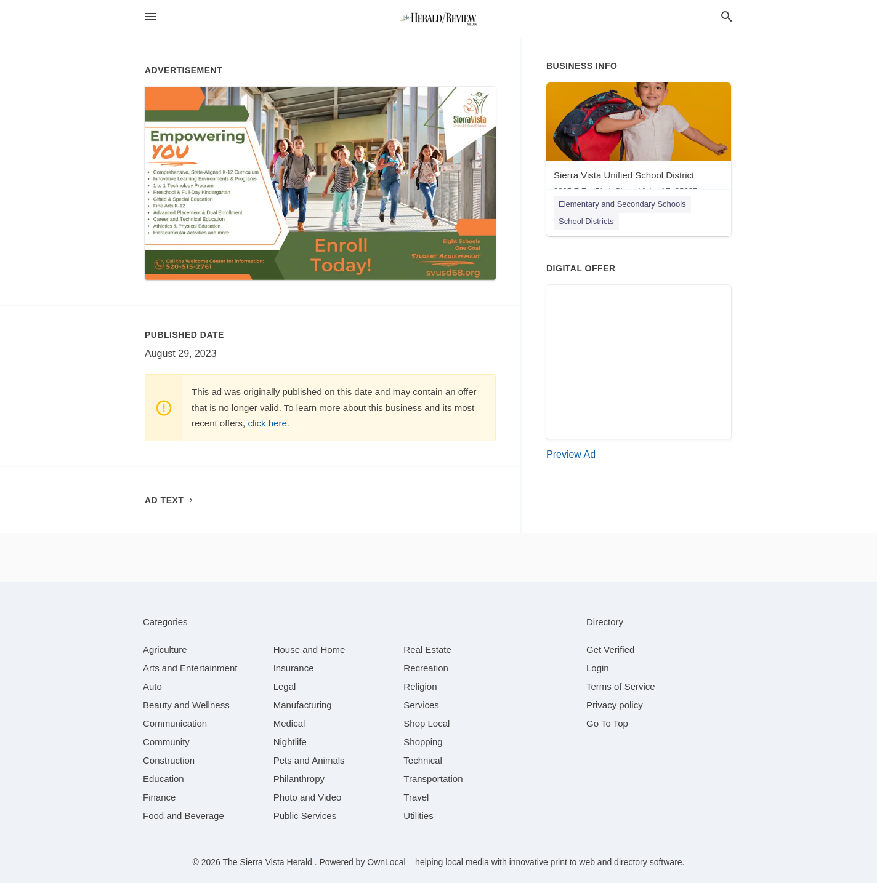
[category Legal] (284, 686)
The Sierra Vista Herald (269, 862)
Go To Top (607, 723)
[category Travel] (416, 797)
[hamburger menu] (150, 16)
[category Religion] (420, 686)
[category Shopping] (422, 742)
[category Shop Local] (426, 723)
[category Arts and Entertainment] (190, 668)
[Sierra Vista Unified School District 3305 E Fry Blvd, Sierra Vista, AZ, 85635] (639, 141)
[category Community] (166, 742)
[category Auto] (152, 686)
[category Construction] (169, 760)
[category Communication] (175, 723)
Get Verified (610, 649)
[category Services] (421, 705)
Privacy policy (614, 705)
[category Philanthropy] (299, 778)
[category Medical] (289, 723)
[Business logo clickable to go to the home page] (438, 18)
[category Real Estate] (427, 649)
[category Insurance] (293, 668)
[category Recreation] (425, 668)
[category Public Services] (305, 815)
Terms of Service (620, 686)
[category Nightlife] (290, 742)
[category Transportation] (433, 778)
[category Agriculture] (165, 649)
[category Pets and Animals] (309, 760)
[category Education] (163, 778)
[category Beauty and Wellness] (186, 705)
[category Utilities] (418, 815)
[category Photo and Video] (307, 797)
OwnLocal (386, 862)
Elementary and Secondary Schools (622, 204)
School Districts (586, 221)
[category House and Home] (309, 649)
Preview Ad (571, 454)
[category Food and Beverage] (183, 815)
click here (267, 423)
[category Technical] (422, 760)
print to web (573, 862)
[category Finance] (159, 797)
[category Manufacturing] (302, 705)
